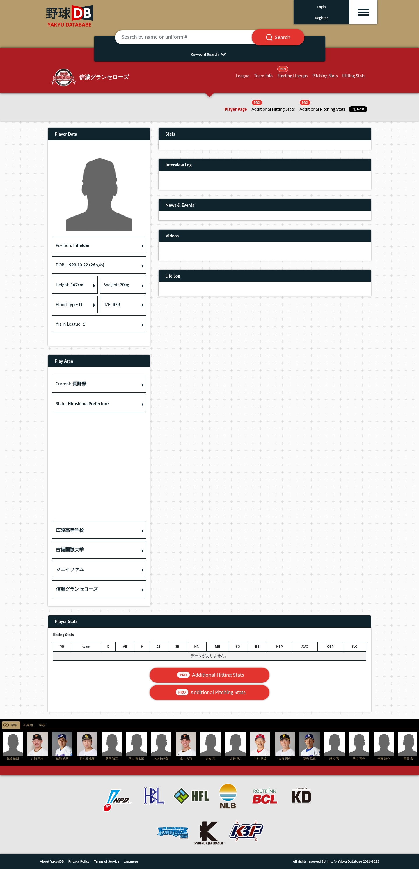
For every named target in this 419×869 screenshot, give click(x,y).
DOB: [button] (80, 265)
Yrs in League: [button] (70, 324)
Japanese (131, 861)
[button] (99, 530)
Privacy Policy (78, 861)
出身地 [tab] (28, 725)
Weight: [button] (116, 284)
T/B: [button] (112, 304)
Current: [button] (71, 384)
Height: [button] (70, 284)
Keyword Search (209, 54)
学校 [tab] (42, 725)
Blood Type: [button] (69, 304)
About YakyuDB (52, 861)
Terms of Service (106, 861)
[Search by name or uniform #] (190, 37)
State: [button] (82, 403)
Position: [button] (73, 245)
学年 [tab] (14, 725)
